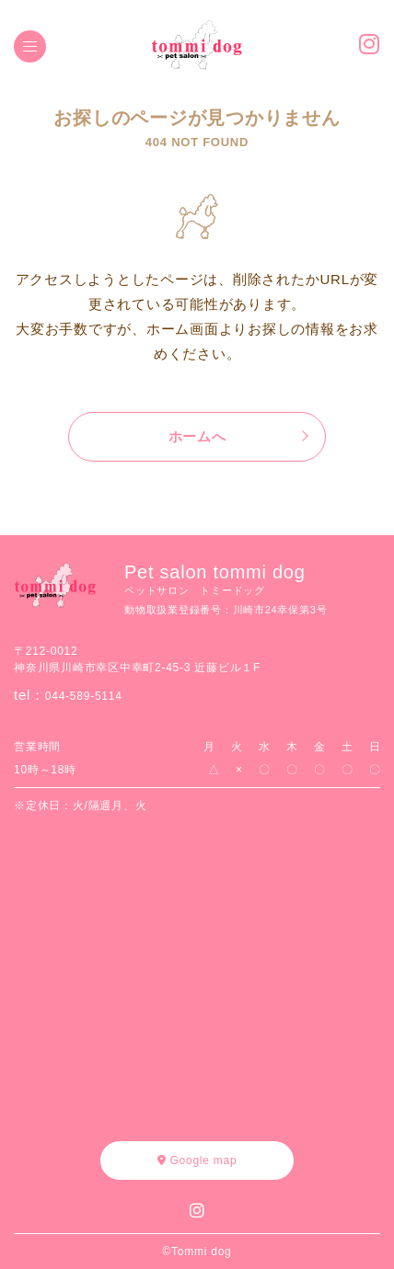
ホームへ (197, 436)
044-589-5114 (83, 696)
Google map (197, 1160)
